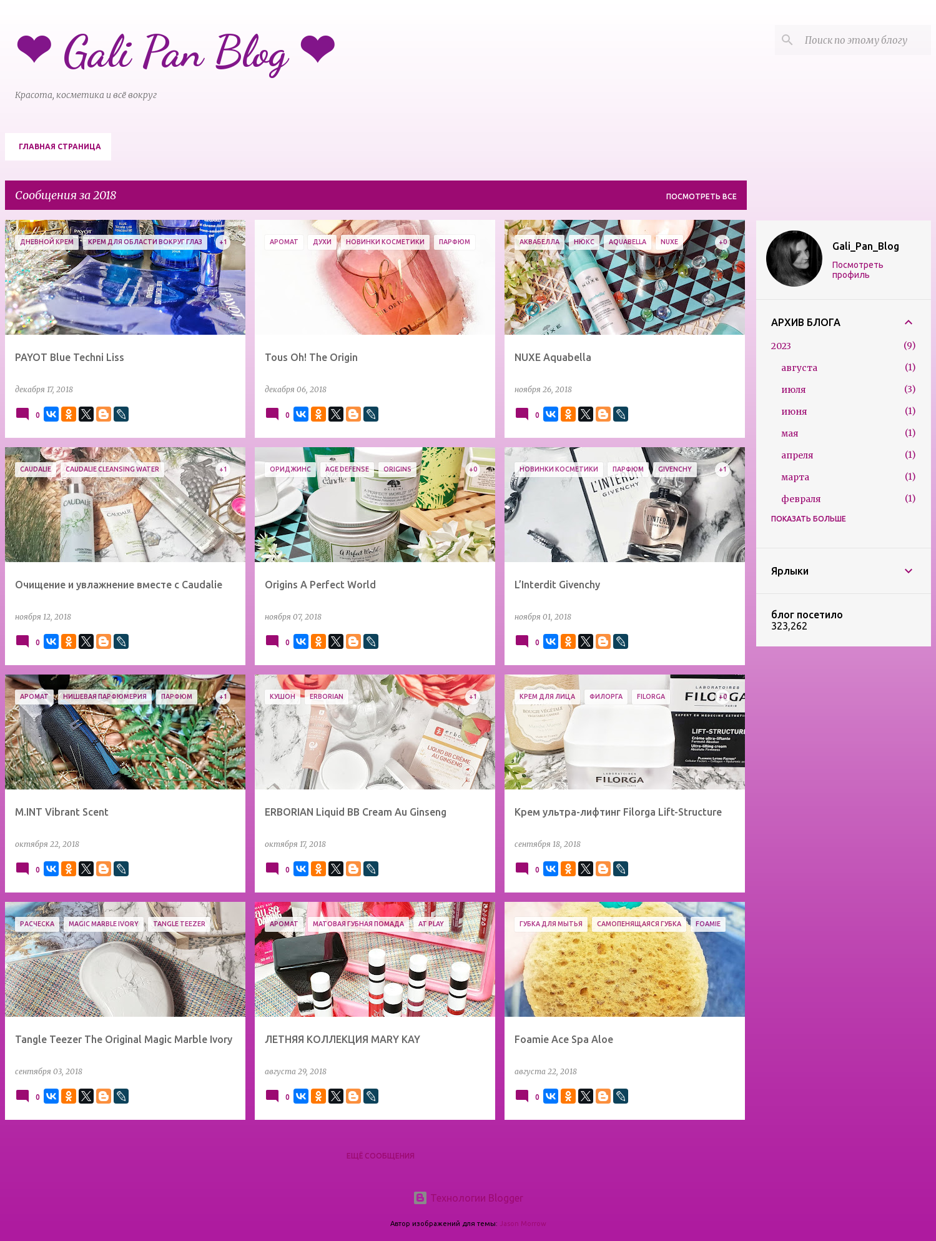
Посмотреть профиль (858, 270)
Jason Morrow (523, 1223)
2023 (781, 346)
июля (793, 389)
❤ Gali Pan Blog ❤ (175, 52)
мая (790, 433)
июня (794, 411)
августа (799, 367)
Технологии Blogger (468, 1198)
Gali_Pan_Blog (865, 246)
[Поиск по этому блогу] (865, 40)
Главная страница (60, 146)
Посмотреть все (701, 196)
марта (795, 477)
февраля (801, 499)
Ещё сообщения (381, 1156)
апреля (797, 455)
